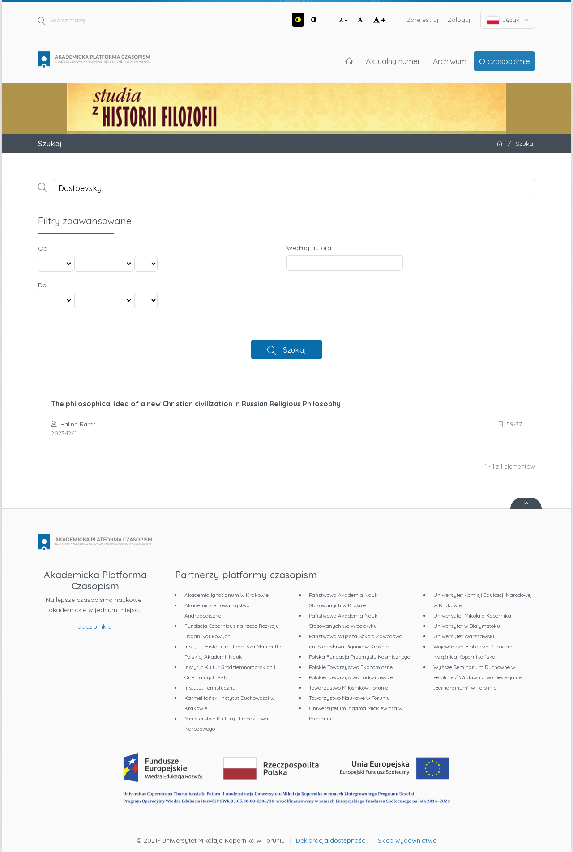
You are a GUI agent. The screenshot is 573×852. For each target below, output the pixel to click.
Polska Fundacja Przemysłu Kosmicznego (359, 656)
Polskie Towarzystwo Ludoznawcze (351, 677)
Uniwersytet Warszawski (463, 636)
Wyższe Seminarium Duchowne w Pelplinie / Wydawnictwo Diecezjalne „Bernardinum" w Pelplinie (477, 677)
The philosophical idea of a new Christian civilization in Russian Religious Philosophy (196, 403)
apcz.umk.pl (95, 626)
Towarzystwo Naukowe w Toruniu (349, 697)
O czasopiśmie (504, 61)
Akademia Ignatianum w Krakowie (226, 595)
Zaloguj (459, 20)
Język (508, 20)
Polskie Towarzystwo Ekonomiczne (351, 667)
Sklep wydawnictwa (407, 840)
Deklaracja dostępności (331, 840)
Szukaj (294, 349)
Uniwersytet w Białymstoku (466, 625)
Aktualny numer (393, 61)
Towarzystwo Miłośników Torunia (349, 687)
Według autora (308, 248)
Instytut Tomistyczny (209, 687)
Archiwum (449, 61)
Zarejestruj (422, 20)
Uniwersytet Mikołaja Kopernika (472, 615)
